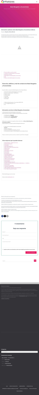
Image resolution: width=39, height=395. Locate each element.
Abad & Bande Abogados (8, 143)
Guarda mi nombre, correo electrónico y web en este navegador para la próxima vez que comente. (19, 249)
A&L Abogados (6, 151)
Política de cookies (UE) (24, 388)
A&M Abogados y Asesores (8, 150)
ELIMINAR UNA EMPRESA (5, 298)
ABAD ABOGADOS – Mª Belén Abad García (11, 142)
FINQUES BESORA (8, 363)
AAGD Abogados (7, 148)
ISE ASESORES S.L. (11, 357)
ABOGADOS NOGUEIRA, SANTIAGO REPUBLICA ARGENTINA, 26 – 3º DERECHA (16, 163)
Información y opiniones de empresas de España (10, 388)
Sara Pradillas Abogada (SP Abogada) (10, 168)
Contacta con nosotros (13, 386)
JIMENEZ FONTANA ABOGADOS (9, 158)
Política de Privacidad (33, 388)
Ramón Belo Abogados (8, 154)
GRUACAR (7, 361)
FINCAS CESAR (7, 359)
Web (5, 76)
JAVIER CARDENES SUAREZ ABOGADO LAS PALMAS (12, 167)
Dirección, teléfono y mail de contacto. (10, 72)
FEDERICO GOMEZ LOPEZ (8, 156)
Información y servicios (8, 74)
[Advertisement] (19, 20)
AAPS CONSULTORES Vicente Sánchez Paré (11, 147)
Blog (7, 386)
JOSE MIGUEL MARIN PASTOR (9, 166)
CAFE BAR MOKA (7, 164)
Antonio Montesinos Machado (9, 159)
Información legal (30, 386)
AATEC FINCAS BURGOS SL (8, 146)
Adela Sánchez (4, 357)
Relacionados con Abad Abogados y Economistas (12, 75)
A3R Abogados (6, 149)
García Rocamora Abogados (9, 165)
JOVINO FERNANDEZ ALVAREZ (9, 155)
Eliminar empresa (22, 386)
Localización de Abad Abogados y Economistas (12, 73)
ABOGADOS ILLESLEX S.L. (8, 157)
